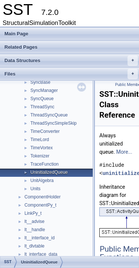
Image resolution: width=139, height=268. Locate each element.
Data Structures (71, 60)
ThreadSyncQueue (49, 115)
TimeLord (39, 139)
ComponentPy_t (40, 205)
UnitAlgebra (42, 180)
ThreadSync (42, 106)
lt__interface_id (39, 237)
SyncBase (40, 82)
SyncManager (44, 90)
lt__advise (34, 221)
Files (71, 74)
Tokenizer (39, 156)
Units (35, 188)
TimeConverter (45, 131)
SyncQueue (42, 98)
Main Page (16, 33)
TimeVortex (41, 147)
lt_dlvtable (34, 246)
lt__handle (34, 229)
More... (124, 152)
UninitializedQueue (49, 172)
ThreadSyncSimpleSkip (53, 123)
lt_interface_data (40, 254)
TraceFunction (44, 164)
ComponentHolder (42, 197)
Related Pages (20, 47)
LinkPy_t (33, 213)
